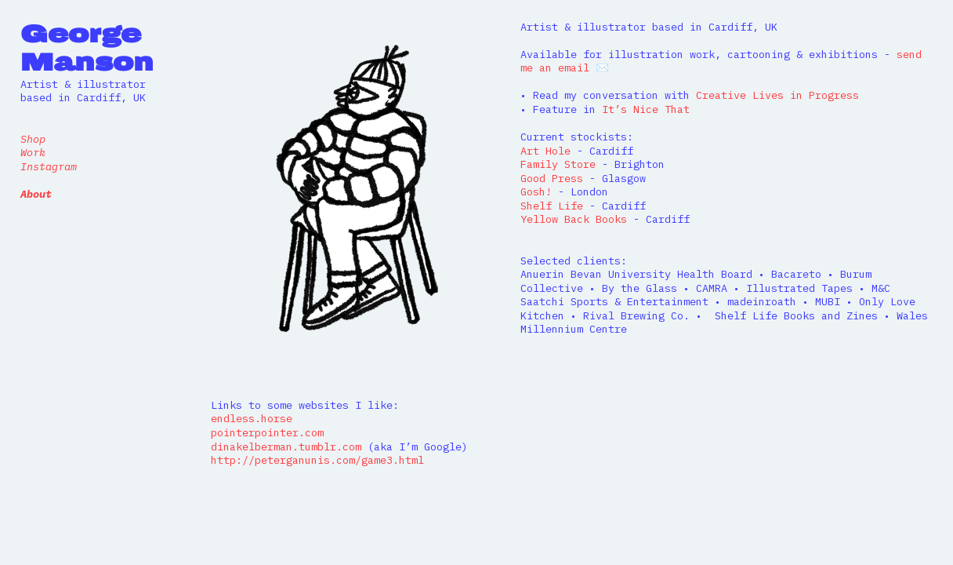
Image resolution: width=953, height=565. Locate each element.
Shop (32, 139)
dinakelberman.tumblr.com (286, 446)
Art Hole (545, 151)
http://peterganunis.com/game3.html (317, 460)
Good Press (551, 178)
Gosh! (539, 191)
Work (32, 152)
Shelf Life (551, 206)
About (36, 194)
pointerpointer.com (267, 432)
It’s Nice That (643, 109)
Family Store (558, 164)
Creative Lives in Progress (777, 95)
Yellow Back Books (573, 219)
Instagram (48, 166)
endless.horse (251, 418)
